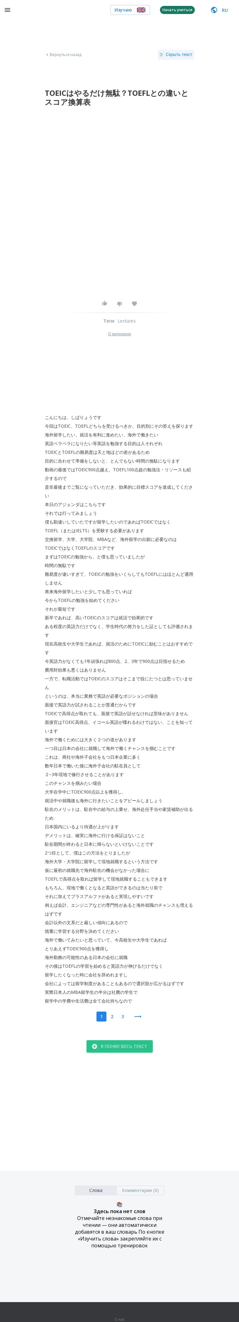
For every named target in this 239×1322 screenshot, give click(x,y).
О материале (119, 334)
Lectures (127, 321)
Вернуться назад (63, 55)
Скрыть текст (176, 55)
